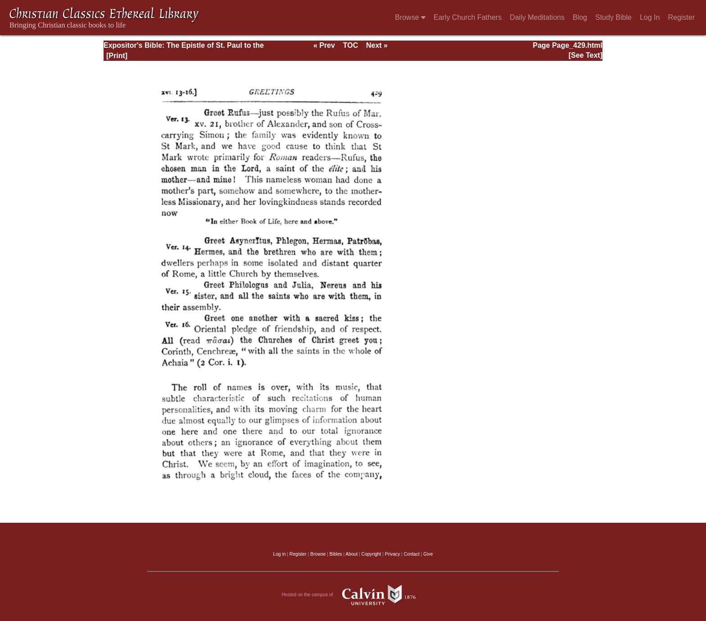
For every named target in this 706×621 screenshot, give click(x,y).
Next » (377, 45)
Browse (410, 17)
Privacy (392, 554)
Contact (412, 554)
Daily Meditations (537, 17)
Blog (580, 17)
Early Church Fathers (468, 17)
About (351, 554)
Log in (279, 554)
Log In (650, 17)
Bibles (336, 554)
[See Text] (585, 55)
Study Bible (613, 17)
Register (681, 17)
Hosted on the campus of (353, 595)
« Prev (324, 45)
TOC (350, 45)
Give (428, 554)
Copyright (371, 554)
